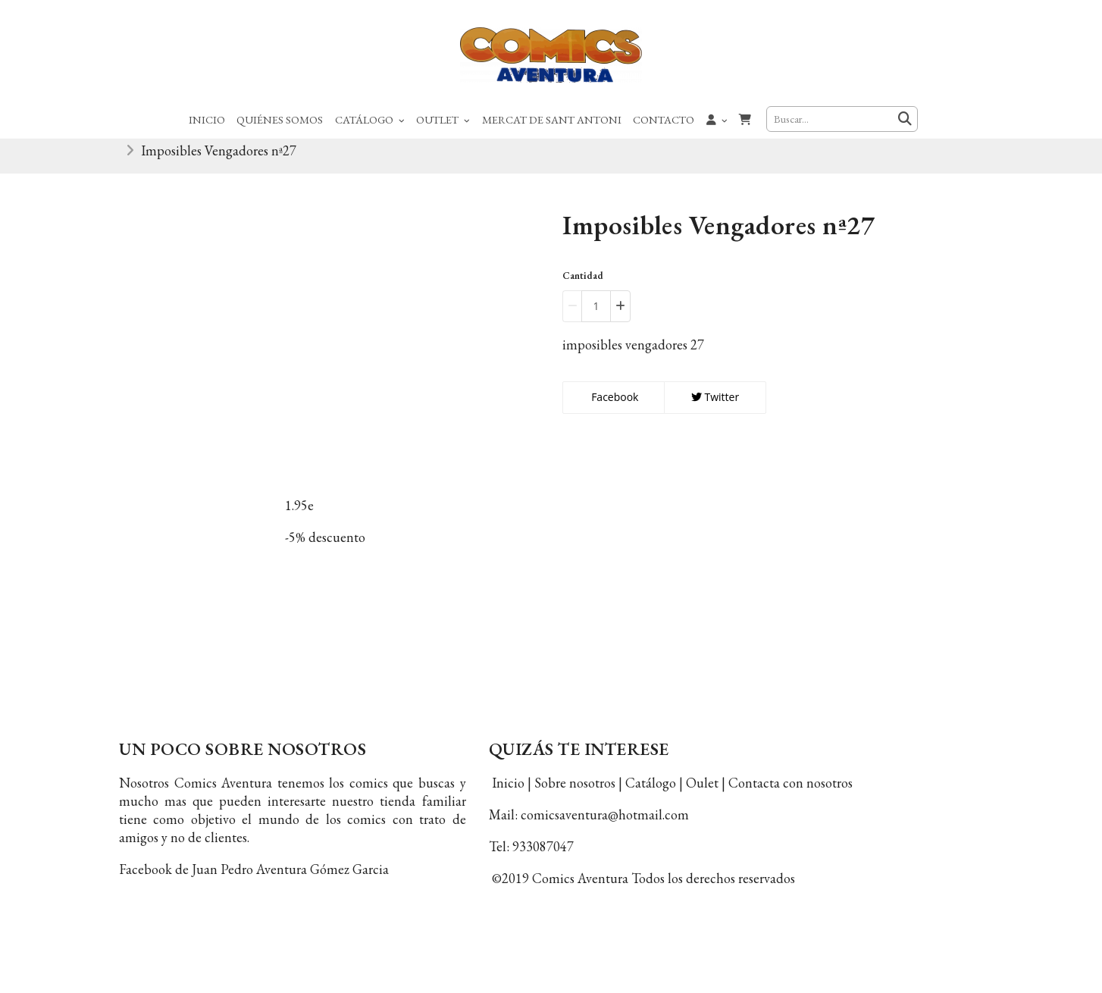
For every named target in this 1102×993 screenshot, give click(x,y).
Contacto (663, 119)
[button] (717, 119)
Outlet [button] (443, 119)
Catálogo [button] (370, 119)
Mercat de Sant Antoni (551, 119)
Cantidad (582, 284)
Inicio (207, 119)
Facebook (614, 405)
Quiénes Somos (279, 119)
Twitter (715, 405)
